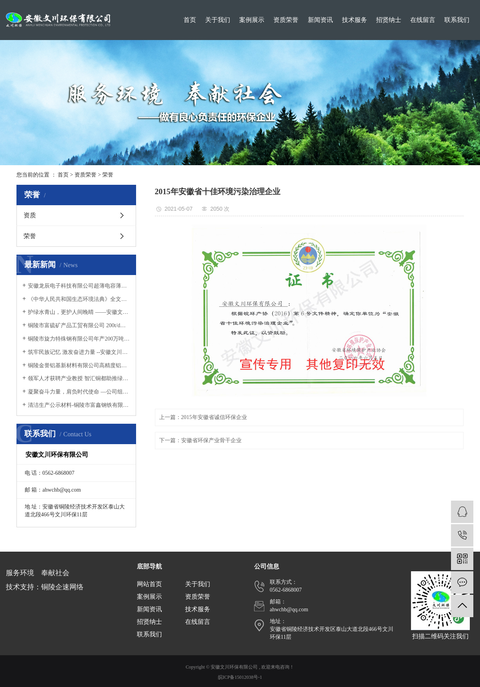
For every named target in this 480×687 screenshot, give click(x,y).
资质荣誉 (285, 19)
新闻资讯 (320, 19)
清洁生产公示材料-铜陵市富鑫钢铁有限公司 (79, 405)
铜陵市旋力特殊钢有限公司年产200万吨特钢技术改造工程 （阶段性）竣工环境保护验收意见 (79, 339)
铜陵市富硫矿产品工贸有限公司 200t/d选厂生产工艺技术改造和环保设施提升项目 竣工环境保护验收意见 (79, 325)
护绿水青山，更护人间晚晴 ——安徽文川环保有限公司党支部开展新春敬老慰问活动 (79, 312)
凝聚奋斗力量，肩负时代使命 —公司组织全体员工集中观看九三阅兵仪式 (79, 392)
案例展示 (251, 19)
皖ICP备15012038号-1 (240, 677)
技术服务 (354, 19)
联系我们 (456, 19)
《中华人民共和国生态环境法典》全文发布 (79, 299)
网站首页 (149, 584)
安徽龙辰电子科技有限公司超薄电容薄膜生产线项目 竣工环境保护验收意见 (79, 286)
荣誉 (107, 175)
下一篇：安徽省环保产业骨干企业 (200, 440)
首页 (190, 19)
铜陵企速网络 (62, 587)
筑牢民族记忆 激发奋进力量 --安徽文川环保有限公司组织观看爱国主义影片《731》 (79, 352)
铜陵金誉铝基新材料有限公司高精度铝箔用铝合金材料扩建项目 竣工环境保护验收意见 (79, 365)
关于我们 (217, 19)
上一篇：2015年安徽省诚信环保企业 (203, 417)
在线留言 (422, 19)
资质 (30, 215)
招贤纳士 (388, 19)
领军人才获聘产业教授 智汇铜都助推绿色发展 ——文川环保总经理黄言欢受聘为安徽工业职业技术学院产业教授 (79, 378)
